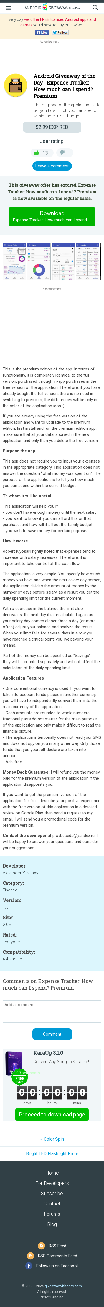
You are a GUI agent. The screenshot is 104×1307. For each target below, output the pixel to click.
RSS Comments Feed (57, 1255)
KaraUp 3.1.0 (48, 1052)
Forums (52, 1214)
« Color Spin (52, 1139)
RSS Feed (57, 1245)
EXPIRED (52, 127)
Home (52, 1173)
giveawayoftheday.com (63, 1286)
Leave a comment (52, 166)
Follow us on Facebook (57, 1265)
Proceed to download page (52, 1114)
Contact (52, 1204)
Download (54, 216)
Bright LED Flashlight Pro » (52, 1153)
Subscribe (52, 1193)
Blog (52, 1224)
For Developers (52, 1183)
